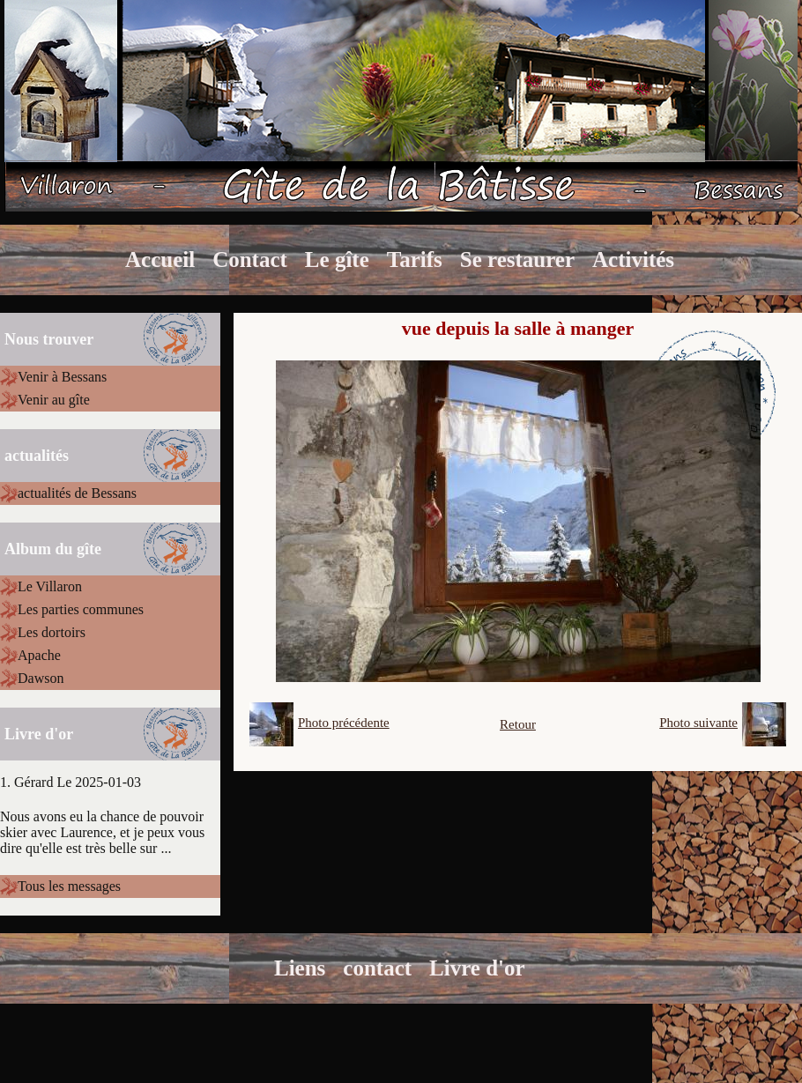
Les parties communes (81, 609)
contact (377, 968)
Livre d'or (477, 968)
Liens (299, 968)
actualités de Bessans (77, 493)
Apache (39, 655)
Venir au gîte (54, 399)
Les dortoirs (51, 632)
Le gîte (337, 259)
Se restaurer (517, 259)
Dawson (40, 678)
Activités (633, 259)
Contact (249, 259)
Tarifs (414, 259)
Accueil (160, 259)
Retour (518, 724)
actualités (36, 455)
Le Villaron (50, 586)
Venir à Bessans (62, 376)
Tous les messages (69, 886)
